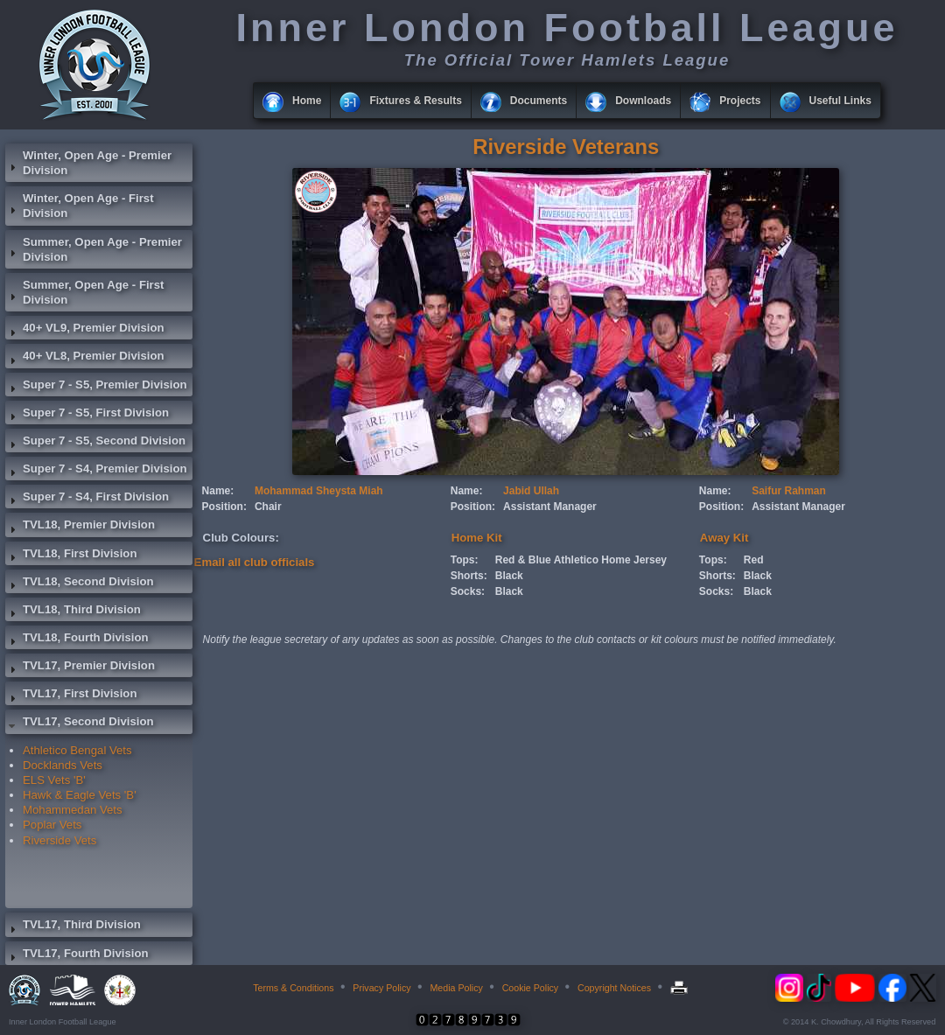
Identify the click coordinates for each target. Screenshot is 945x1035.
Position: (224, 506)
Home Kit (477, 537)
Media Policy (456, 988)
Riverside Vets (59, 840)
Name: (218, 491)
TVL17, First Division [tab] (70, 695)
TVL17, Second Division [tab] (79, 723)
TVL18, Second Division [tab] (79, 583)
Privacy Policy (381, 988)
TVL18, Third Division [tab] (73, 611)
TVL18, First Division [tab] (70, 555)
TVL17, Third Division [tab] (73, 926)
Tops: (465, 560)
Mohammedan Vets (72, 809)
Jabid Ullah (531, 491)
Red (754, 560)
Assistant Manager (550, 506)
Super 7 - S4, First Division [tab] (87, 498)
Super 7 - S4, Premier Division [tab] (96, 470)
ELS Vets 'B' (54, 780)
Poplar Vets (52, 824)
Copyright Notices (614, 988)
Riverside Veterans (565, 146)
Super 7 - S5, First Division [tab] (87, 414)
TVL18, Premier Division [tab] (80, 526)
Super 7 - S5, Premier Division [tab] (96, 386)
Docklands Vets (62, 765)
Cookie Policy (530, 988)
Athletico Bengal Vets (77, 750)
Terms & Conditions (293, 988)
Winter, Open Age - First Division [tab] (79, 206)
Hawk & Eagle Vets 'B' (79, 794)
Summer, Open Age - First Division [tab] (84, 292)
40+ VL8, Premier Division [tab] (84, 358)
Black (509, 576)
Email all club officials (254, 562)
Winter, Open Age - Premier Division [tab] (88, 163)
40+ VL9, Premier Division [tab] (84, 330)
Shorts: (469, 576)
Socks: (468, 591)
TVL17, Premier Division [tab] (80, 667)
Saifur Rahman (789, 491)
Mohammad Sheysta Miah (319, 491)
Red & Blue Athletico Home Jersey (581, 560)
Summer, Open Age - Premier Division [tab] (93, 249)
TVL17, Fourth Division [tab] (77, 955)
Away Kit (724, 537)
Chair (268, 506)
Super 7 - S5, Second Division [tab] (95, 442)
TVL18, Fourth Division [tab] (77, 639)
